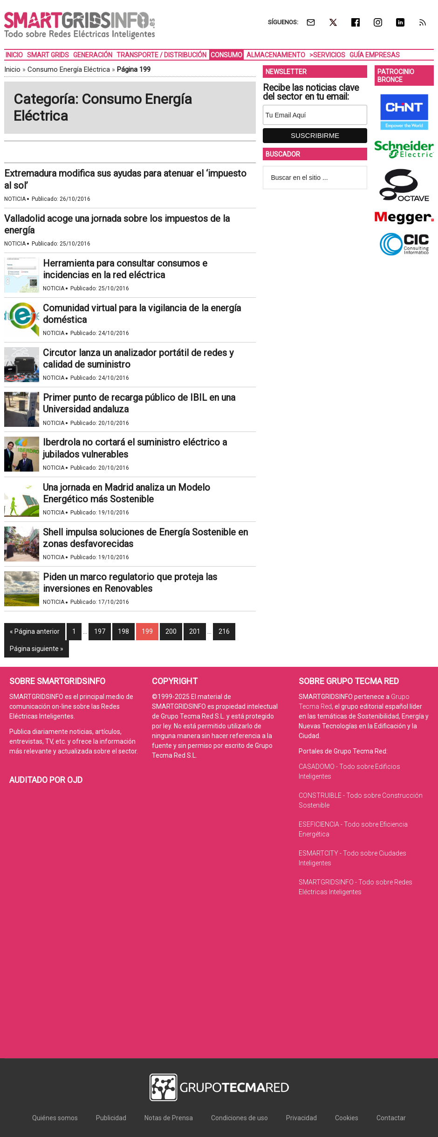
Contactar (391, 1118)
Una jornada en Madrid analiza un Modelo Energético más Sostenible (126, 493)
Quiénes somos (55, 1118)
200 (171, 631)
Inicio (12, 69)
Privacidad (301, 1118)
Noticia (15, 199)
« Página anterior (35, 631)
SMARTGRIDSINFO (79, 26)
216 (224, 631)
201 (194, 631)
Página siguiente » (36, 648)
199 (147, 631)
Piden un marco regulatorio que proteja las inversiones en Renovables (130, 582)
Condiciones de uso (239, 1118)
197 (99, 631)
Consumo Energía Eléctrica (68, 69)
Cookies (346, 1118)
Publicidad (111, 1118)
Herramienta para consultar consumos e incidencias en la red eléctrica (125, 269)
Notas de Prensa (168, 1118)
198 (123, 631)
